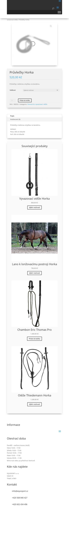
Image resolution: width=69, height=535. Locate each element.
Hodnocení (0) (15, 119)
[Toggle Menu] (59, 12)
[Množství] (13, 100)
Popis (12, 116)
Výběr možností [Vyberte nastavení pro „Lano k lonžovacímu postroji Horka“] (34, 273)
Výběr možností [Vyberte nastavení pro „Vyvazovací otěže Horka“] (34, 207)
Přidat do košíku (25, 100)
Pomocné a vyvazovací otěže (37, 104)
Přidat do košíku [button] (34, 339)
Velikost (13, 90)
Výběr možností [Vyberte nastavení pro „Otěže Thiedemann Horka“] (34, 404)
